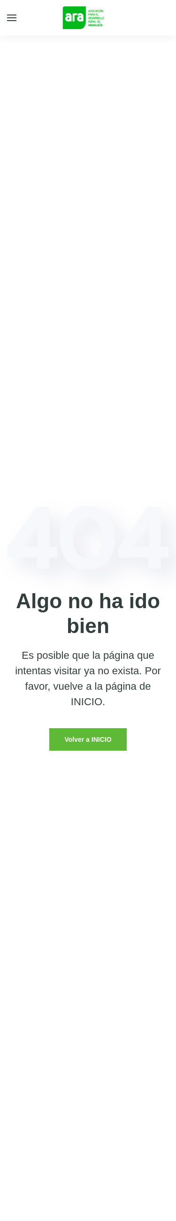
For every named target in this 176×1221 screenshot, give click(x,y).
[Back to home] (88, 18)
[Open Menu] (11, 18)
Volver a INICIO (87, 739)
